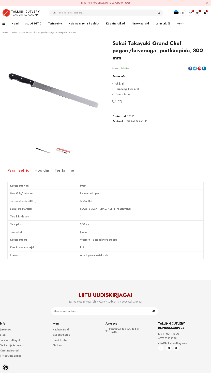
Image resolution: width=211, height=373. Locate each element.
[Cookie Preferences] (5, 367)
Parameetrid (18, 170)
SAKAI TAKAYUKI (137, 121)
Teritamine (64, 170)
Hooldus (42, 170)
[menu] (5, 24)
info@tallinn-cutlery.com (172, 343)
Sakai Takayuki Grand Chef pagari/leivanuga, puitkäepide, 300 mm (44, 32)
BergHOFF (86, 2)
